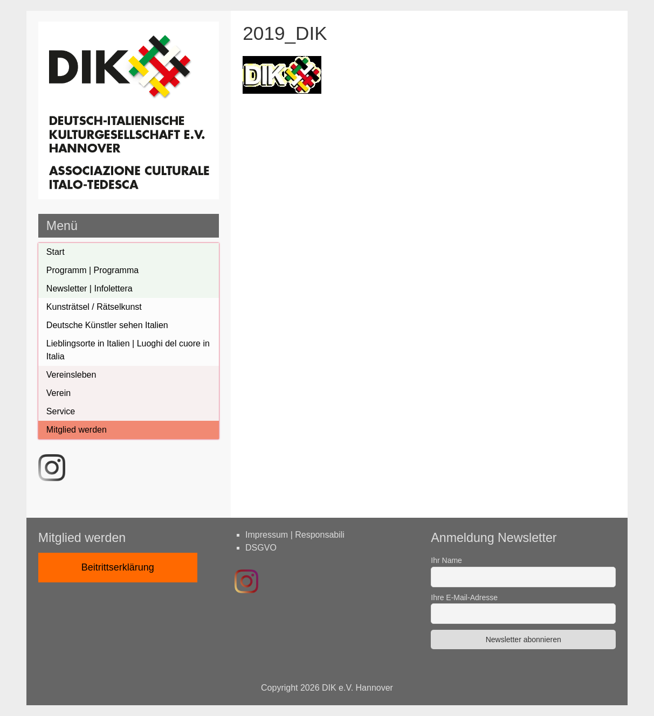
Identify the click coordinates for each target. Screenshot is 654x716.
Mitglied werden (76, 429)
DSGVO (261, 547)
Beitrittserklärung (117, 567)
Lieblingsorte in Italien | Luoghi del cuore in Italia (128, 350)
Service (60, 411)
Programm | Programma (92, 270)
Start (55, 251)
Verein (58, 393)
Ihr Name (446, 560)
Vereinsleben (71, 374)
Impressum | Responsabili (295, 534)
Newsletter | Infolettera (89, 288)
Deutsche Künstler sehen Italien (107, 325)
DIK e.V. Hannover (357, 687)
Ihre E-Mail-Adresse (464, 597)
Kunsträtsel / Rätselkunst (94, 306)
